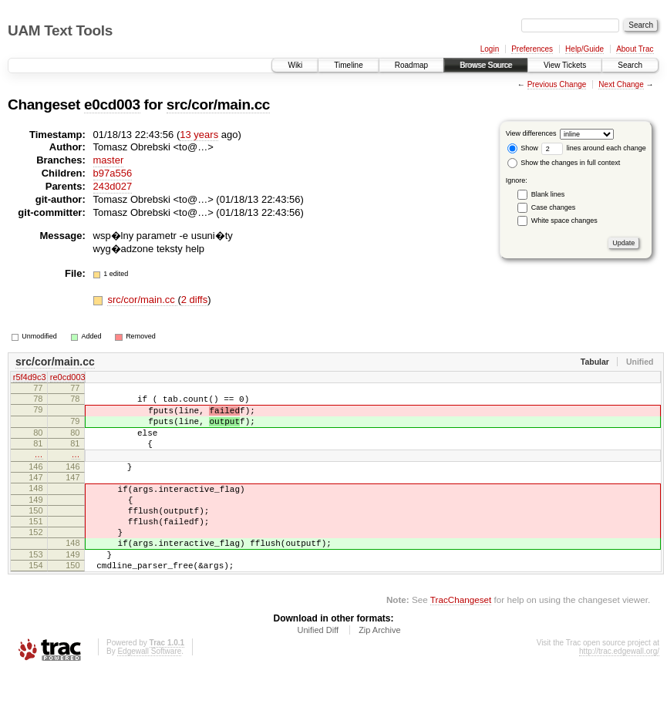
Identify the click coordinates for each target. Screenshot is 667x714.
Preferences (532, 49)
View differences (531, 133)
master (108, 160)
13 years (199, 134)
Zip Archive (379, 671)
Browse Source (486, 65)
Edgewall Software (149, 693)
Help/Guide (584, 49)
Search (630, 65)
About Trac (634, 49)
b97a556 (113, 173)
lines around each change (593, 148)
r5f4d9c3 (29, 377)
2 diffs (194, 299)
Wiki (295, 65)
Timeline (348, 65)
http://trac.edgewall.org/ (619, 693)
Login (489, 49)
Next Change (620, 84)
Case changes (553, 207)
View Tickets (565, 65)
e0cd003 (112, 104)
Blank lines (548, 194)
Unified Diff (318, 671)
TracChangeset (460, 641)
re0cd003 (68, 377)
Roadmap (411, 65)
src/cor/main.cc (218, 104)
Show (522, 148)
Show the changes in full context (564, 163)
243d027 (113, 186)
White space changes (564, 220)
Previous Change (557, 84)
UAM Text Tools (60, 30)
